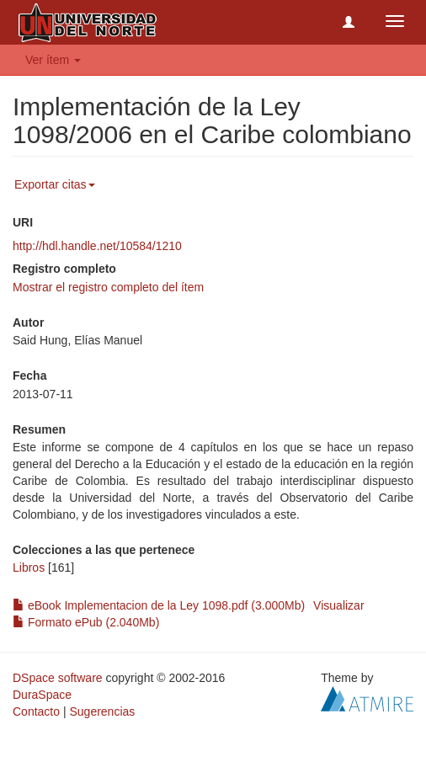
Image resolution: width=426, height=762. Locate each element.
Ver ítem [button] (53, 60)
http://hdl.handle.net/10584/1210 (97, 246)
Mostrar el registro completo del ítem (108, 287)
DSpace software (58, 678)
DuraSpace (42, 694)
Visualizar (338, 605)
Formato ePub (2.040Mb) (86, 622)
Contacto (36, 711)
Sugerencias (102, 711)
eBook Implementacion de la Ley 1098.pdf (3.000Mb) (159, 605)
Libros (29, 567)
